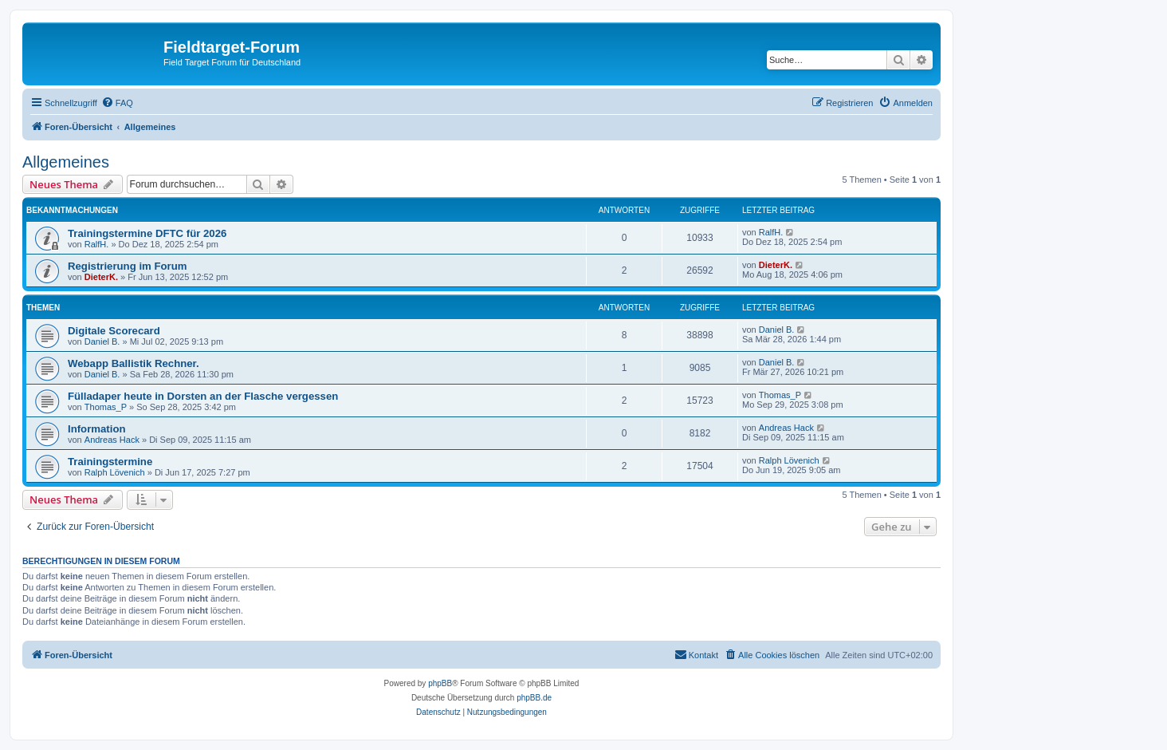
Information (97, 429)
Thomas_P (105, 407)
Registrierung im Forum (127, 266)
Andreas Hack (111, 439)
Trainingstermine (110, 462)
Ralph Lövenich (114, 472)
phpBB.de (534, 697)
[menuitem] (117, 102)
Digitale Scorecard (114, 331)
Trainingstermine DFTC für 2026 (147, 233)
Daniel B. (102, 341)
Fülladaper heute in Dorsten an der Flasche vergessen (203, 396)
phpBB (440, 683)
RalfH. (96, 244)
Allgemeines (65, 162)
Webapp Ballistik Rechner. (133, 363)
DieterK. (101, 277)
